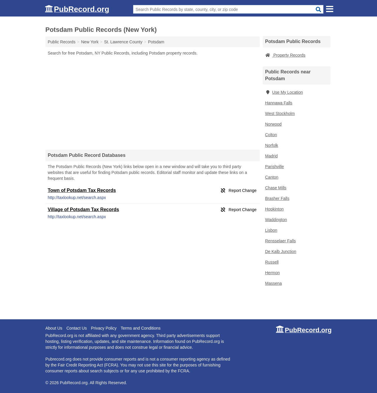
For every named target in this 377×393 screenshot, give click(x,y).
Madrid (271, 156)
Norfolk (271, 145)
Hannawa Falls (278, 103)
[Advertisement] (152, 102)
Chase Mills (275, 187)
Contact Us (76, 328)
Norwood (273, 124)
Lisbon (271, 230)
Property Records (285, 55)
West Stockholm (280, 113)
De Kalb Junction (280, 251)
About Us (53, 328)
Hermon (272, 272)
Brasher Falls (277, 198)
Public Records (61, 42)
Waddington (276, 219)
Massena (273, 283)
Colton (271, 134)
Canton (271, 177)
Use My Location (284, 92)
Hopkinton (274, 209)
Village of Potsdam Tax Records (83, 209)
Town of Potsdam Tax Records (82, 190)
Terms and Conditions (141, 328)
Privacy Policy (104, 328)
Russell (272, 262)
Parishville (274, 166)
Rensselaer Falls (280, 241)
